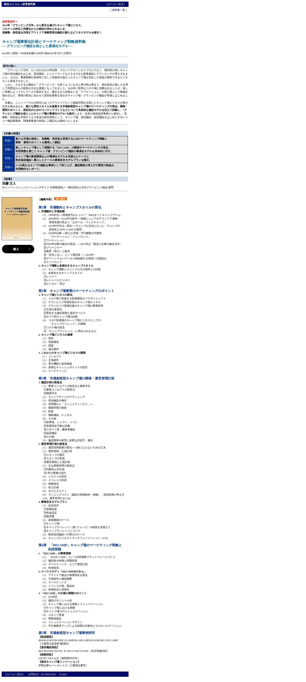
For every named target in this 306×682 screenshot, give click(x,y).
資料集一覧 (118, 9)
